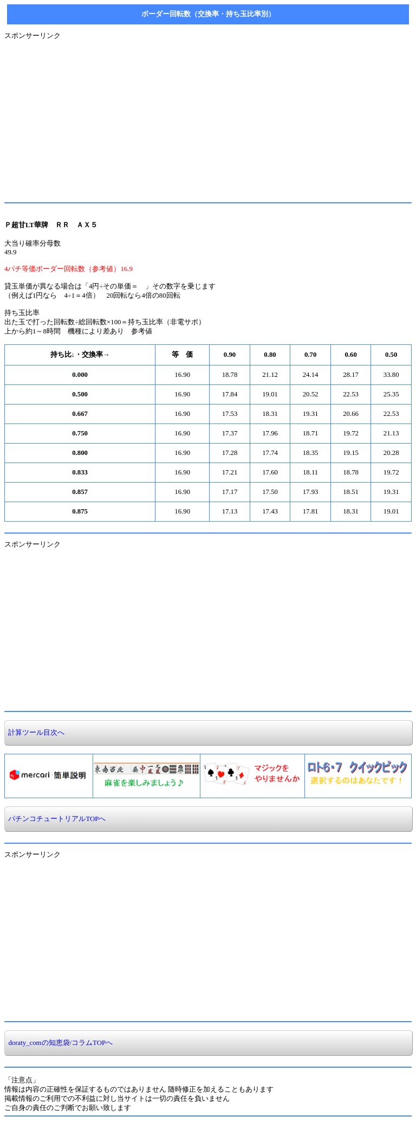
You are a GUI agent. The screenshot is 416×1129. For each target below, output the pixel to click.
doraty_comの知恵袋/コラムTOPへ (59, 1043)
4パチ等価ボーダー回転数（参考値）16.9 (68, 269)
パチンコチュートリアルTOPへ (55, 819)
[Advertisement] (208, 117)
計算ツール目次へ (34, 732)
